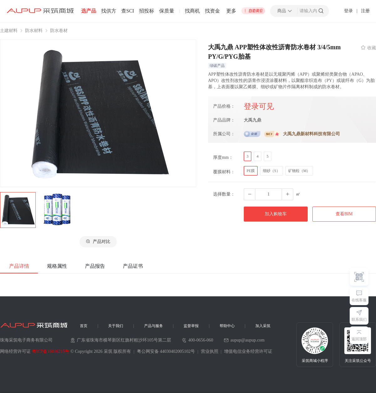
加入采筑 (262, 326)
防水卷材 (59, 31)
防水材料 (34, 31)
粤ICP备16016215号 (51, 351)
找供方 (108, 10)
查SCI (127, 10)
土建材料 (9, 31)
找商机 (192, 10)
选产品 (88, 10)
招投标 (146, 10)
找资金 (212, 10)
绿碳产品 (217, 65)
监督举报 (191, 326)
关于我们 (115, 326)
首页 (83, 326)
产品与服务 (153, 326)
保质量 (166, 10)
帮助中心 (227, 326)
